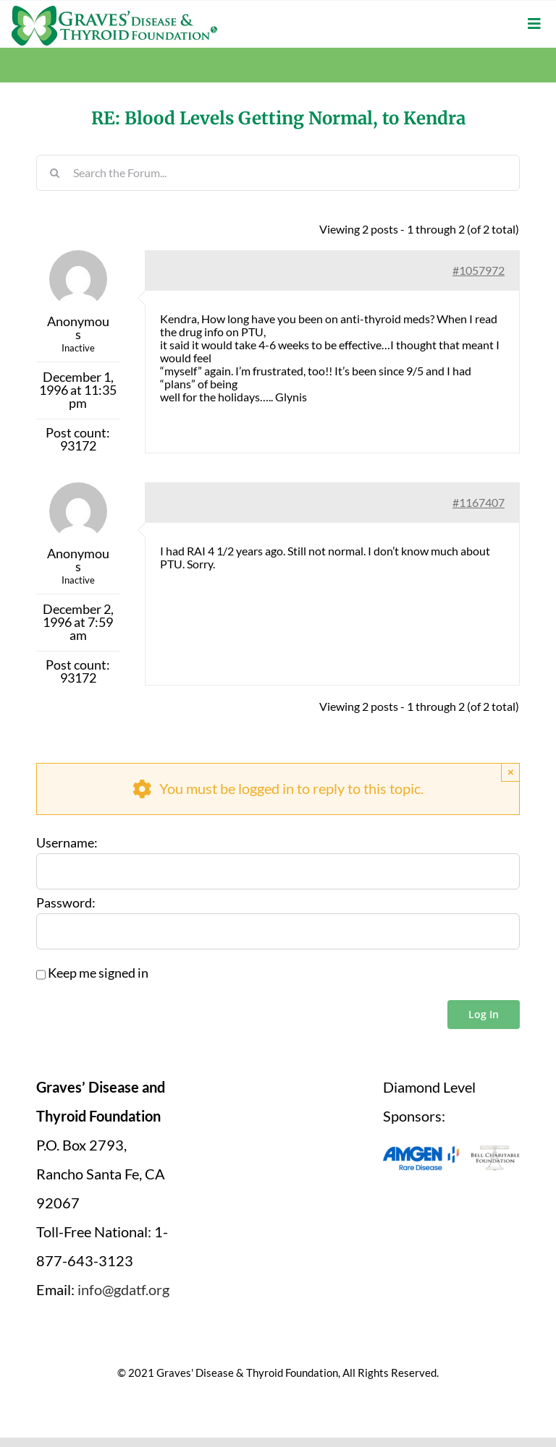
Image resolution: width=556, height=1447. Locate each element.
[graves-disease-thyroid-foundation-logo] (114, 11)
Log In (483, 1014)
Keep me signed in (98, 973)
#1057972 (478, 270)
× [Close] (510, 772)
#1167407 (478, 502)
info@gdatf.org (123, 1289)
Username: (67, 843)
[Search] (54, 173)
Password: (66, 903)
